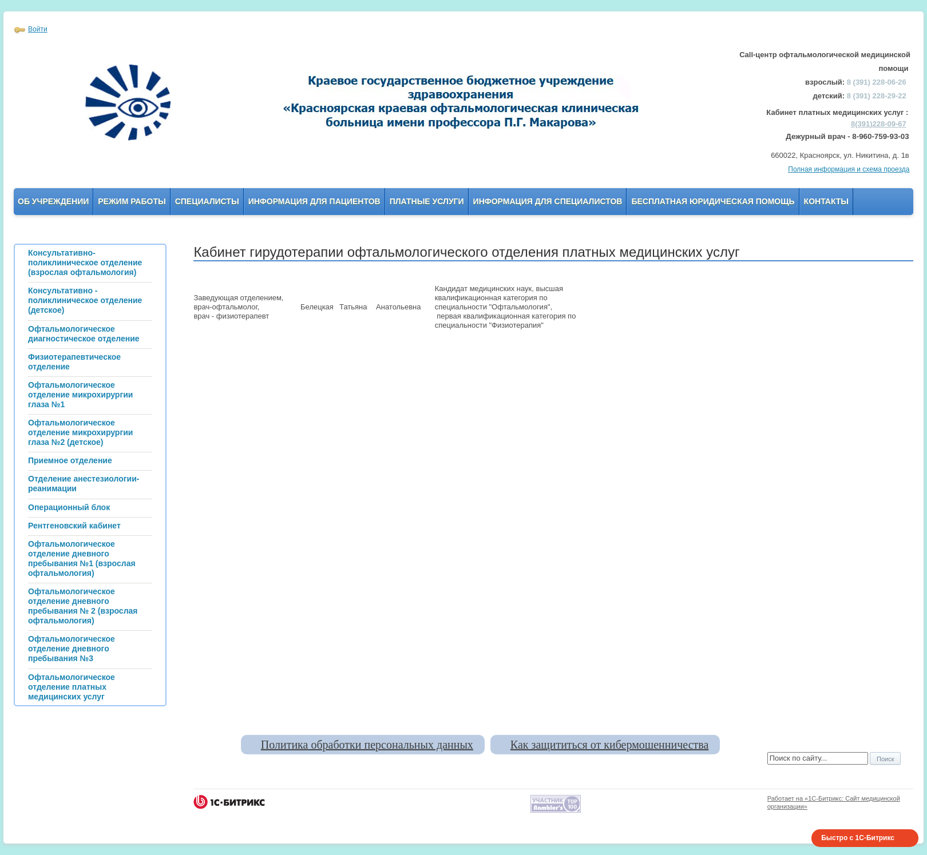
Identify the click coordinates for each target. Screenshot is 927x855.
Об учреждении (53, 201)
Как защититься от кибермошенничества (609, 744)
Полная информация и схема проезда (848, 169)
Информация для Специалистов (548, 201)
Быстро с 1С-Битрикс (857, 838)
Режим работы (131, 201)
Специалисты (207, 201)
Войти (37, 29)
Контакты (826, 201)
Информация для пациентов (314, 201)
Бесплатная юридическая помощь (712, 201)
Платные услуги (427, 201)
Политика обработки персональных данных (367, 744)
